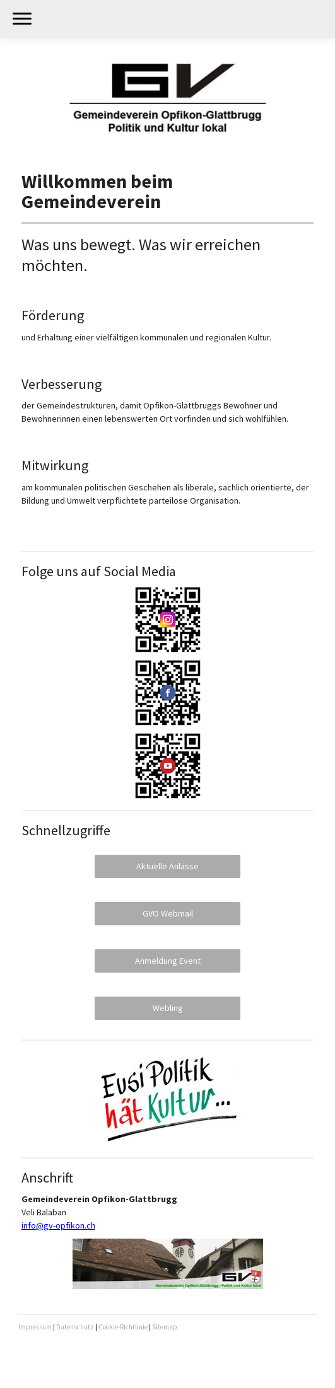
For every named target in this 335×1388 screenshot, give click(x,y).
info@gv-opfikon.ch (58, 1225)
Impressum (35, 1326)
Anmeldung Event (168, 960)
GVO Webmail (168, 913)
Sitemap (164, 1326)
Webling (168, 1008)
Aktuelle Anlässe (167, 866)
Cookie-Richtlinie (123, 1326)
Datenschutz (75, 1326)
